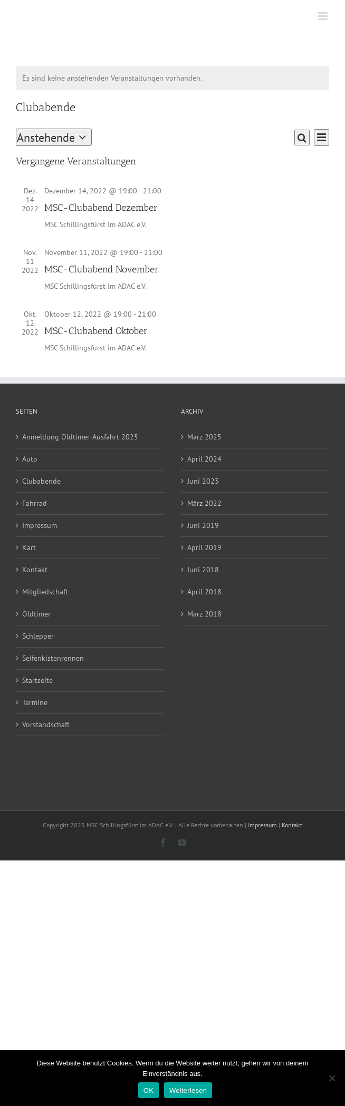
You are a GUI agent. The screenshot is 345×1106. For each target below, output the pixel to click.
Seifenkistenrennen (53, 658)
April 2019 (204, 547)
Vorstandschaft (46, 724)
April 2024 (204, 459)
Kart (29, 547)
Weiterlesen (188, 1090)
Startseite (37, 680)
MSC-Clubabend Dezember (101, 207)
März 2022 (204, 503)
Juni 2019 (203, 525)
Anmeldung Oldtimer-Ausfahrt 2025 (80, 437)
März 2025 (204, 437)
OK (148, 1090)
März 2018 (204, 614)
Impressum (39, 525)
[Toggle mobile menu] (323, 16)
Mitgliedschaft (45, 591)
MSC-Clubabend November (101, 269)
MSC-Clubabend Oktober (96, 331)
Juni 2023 (203, 481)
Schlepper (38, 636)
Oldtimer (36, 614)
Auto (29, 459)
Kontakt (34, 569)
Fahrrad (34, 503)
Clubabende (41, 481)
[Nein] (332, 1078)
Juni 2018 (203, 569)
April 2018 (204, 591)
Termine (34, 702)
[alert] (172, 78)
